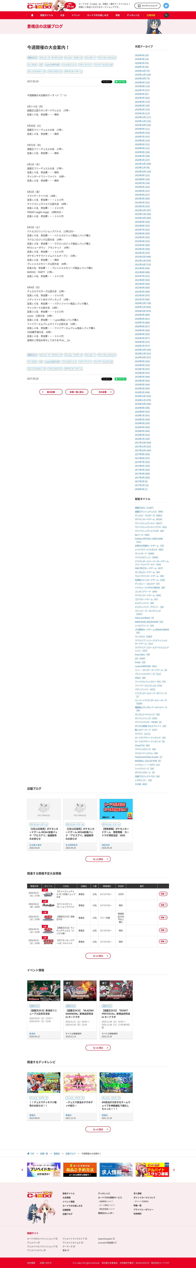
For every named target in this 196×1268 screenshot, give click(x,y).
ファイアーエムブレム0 (103, 64)
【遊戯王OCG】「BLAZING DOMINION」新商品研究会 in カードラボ (80, 1014)
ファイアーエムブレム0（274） (149, 685)
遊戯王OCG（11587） (145, 507)
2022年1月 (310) (142, 252)
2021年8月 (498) (142, 272)
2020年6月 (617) (142, 326)
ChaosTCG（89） (143, 745)
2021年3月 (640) (142, 291)
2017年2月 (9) (141, 481)
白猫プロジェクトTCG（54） (148, 776)
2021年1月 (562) (142, 299)
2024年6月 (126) (142, 140)
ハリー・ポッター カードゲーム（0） (151, 670)
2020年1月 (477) (142, 345)
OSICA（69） (141, 677)
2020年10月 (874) (143, 310)
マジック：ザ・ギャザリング (51, 57)
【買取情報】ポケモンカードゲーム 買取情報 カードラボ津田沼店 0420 (115, 832)
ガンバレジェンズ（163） (146, 718)
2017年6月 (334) (142, 465)
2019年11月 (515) (143, 353)
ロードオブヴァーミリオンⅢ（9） (150, 741)
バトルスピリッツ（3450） (147, 557)
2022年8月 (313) (142, 225)
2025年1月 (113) (142, 113)
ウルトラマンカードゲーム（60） (150, 575)
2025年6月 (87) (142, 93)
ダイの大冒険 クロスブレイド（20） (151, 726)
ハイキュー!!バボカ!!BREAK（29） (150, 587)
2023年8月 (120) (142, 179)
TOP (32, 1153)
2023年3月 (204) (142, 198)
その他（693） (141, 784)
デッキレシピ (133, 15)
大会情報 (67, 1197)
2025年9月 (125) (142, 82)
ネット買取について (107, 1205)
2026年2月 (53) (142, 63)
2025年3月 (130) (142, 105)
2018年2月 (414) (142, 434)
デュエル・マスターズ (73, 57)
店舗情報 (151, 15)
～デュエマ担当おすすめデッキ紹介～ (79, 1103)
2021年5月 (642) (142, 283)
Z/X (41, 64)
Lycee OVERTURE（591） (146, 666)
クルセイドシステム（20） (147, 753)
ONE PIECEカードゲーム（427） (149, 568)
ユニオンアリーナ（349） (146, 591)
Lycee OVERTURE (52, 64)
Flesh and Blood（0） (145, 617)
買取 (118, 15)
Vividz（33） (141, 662)
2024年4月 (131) (142, 148)
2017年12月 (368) (143, 442)
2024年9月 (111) (142, 128)
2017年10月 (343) (143, 450)
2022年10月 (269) (143, 217)
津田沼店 (106, 844)
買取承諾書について (107, 1209)
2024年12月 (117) (143, 117)
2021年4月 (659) (142, 287)
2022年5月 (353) (142, 237)
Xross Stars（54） (143, 654)
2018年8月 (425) (142, 411)
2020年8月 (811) (142, 318)
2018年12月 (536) (143, 396)
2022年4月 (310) (142, 241)
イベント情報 (69, 1201)
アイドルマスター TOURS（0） (149, 722)
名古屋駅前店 (71, 844)
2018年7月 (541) (142, 415)
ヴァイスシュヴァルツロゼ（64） (150, 530)
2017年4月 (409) (142, 473)
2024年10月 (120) (143, 124)
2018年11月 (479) (143, 400)
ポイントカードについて (144, 1197)
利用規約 (138, 1213)
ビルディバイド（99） (145, 603)
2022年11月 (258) (143, 214)
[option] (43, 1170)
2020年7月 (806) (142, 322)
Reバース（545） (143, 534)
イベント (76, 15)
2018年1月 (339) (142, 438)
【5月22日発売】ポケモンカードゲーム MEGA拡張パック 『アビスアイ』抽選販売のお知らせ (80, 833)
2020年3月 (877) (142, 338)
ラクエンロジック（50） (146, 749)
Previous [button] (22, 1170)
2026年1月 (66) (142, 66)
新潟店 (32, 1033)
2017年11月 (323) (143, 446)
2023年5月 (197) (142, 190)
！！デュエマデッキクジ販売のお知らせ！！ (43, 1103)
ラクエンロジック (55, 71)
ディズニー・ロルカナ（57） (148, 583)
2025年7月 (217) (142, 90)
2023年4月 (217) (142, 194)
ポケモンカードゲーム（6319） (149, 519)
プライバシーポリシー (143, 1209)
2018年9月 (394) (142, 407)
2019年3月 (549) (142, 384)
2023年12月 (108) (143, 163)
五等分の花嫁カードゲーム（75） (150, 545)
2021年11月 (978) (143, 260)
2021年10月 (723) (143, 264)
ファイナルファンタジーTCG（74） (151, 681)
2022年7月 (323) (142, 229)
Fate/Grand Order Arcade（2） (149, 756)
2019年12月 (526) (143, 349)
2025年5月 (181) (142, 97)
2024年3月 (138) (142, 152)
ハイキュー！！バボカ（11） (148, 764)
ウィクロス (32, 64)
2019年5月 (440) (142, 376)
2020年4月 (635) (142, 334)
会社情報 (31, 1262)
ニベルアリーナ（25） (145, 625)
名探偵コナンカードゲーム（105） (150, 579)
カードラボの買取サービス (110, 1197)
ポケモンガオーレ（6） (145, 772)
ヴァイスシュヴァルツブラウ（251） (151, 527)
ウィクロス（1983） (144, 636)
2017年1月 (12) (142, 485)
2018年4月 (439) (142, 427)
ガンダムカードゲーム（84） (148, 572)
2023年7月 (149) (142, 183)
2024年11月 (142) (143, 121)
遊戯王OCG (32, 57)
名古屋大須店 (35, 844)
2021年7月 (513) (142, 276)
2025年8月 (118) (142, 86)
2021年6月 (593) (142, 279)
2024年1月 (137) (142, 159)
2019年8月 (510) (142, 365)
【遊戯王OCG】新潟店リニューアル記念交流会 (43, 1012)
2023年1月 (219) (142, 206)
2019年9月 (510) (142, 361)
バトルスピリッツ (69, 64)
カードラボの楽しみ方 (97, 15)
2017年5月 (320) (142, 469)
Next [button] (173, 1170)
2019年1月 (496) (142, 392)
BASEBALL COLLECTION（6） (148, 760)
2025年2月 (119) (142, 109)
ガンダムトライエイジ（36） (148, 714)
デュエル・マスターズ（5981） (149, 515)
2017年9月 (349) (142, 454)
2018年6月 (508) (142, 419)
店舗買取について (106, 1201)
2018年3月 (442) (142, 431)
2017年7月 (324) (142, 461)
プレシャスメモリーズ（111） (148, 673)
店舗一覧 (44, 1153)
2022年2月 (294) (142, 248)
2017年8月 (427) (142, 458)
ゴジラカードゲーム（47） (147, 599)
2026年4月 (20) (142, 55)
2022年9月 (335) (142, 221)
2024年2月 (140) (142, 155)
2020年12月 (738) (143, 303)
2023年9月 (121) (142, 175)
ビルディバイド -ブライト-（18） (150, 606)
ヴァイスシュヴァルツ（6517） (149, 523)
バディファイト (85, 64)
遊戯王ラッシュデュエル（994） (149, 511)
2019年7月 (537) (142, 369)
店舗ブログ (71, 1153)
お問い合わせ (46, 1262)
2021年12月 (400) (143, 256)
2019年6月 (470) (142, 372)
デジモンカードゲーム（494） (148, 595)
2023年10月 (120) (143, 171)
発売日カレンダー (106, 1213)
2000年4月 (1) (141, 489)
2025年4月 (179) (142, 101)
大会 (62, 15)
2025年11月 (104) (143, 74)
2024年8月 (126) (142, 132)
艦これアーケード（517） (146, 729)
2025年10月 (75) (142, 78)
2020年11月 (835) (143, 306)
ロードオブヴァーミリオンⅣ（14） (151, 737)
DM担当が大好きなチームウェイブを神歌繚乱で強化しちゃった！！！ (116, 1105)
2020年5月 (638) (142, 330)
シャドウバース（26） (145, 768)
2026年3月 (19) (142, 59)
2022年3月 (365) (142, 245)
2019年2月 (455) (142, 388)
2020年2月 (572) (142, 341)
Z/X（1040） (140, 658)
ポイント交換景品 (141, 1201)
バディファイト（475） (145, 689)
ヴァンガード (90, 57)
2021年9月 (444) (142, 268)
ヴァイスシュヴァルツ (107, 57)
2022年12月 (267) (143, 210)
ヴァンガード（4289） (145, 553)
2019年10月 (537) (143, 357)
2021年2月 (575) (142, 295)
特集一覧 (138, 1205)
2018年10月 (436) (143, 403)
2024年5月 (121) (142, 144)
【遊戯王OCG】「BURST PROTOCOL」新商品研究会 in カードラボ (116, 1014)
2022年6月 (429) (142, 233)
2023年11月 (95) (142, 167)
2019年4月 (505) (142, 380)
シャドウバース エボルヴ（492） (150, 549)
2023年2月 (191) (142, 202)
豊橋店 (32, 1115)
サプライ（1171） (143, 733)
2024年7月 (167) (142, 136)
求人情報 (138, 1193)
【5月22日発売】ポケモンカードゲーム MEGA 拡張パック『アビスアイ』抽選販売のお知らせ (43, 833)
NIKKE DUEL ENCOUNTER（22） (149, 621)
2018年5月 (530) (142, 423)
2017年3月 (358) (142, 477)
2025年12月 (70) (142, 70)
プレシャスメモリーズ (36, 71)
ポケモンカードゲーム (73, 71)
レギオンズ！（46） (144, 780)
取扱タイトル (46, 15)
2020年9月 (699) (142, 314)
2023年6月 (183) (142, 186)
